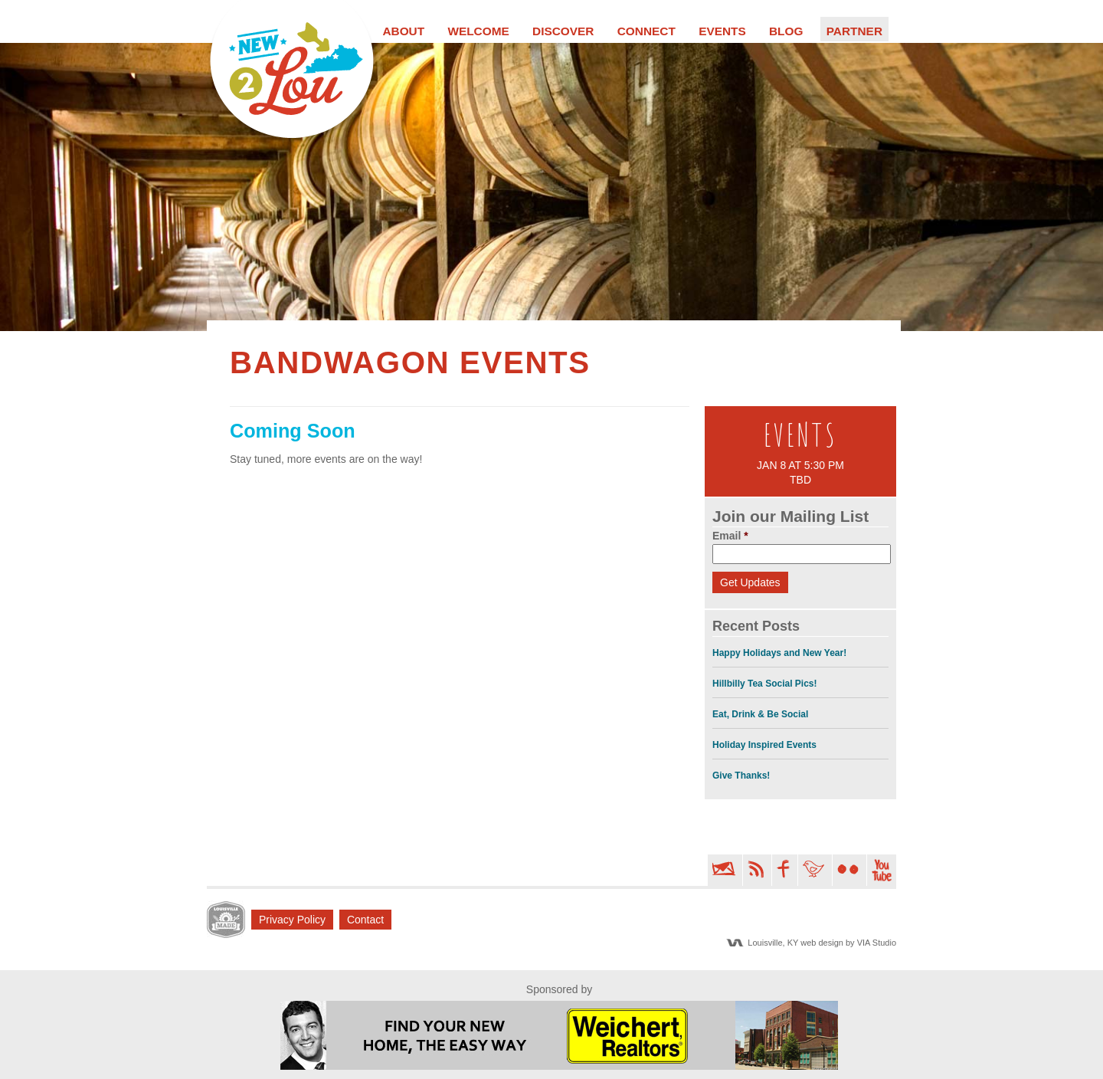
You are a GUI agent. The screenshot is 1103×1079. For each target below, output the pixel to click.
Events (722, 31)
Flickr (848, 870)
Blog (786, 31)
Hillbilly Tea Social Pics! (764, 683)
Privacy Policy (292, 919)
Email (730, 536)
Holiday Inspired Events (764, 745)
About (403, 31)
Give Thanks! (741, 775)
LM (226, 919)
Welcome (478, 31)
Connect (646, 31)
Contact (365, 919)
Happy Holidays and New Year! (779, 653)
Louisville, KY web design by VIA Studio (822, 942)
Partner (854, 31)
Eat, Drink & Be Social (760, 714)
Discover (563, 31)
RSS (756, 870)
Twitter (813, 870)
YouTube (882, 870)
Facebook (783, 870)
